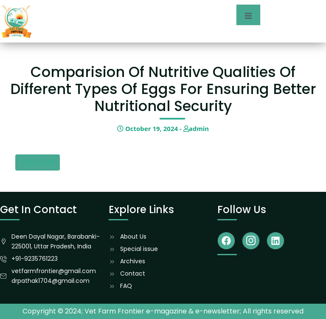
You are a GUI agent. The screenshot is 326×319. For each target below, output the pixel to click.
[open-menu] (248, 15)
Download (37, 162)
